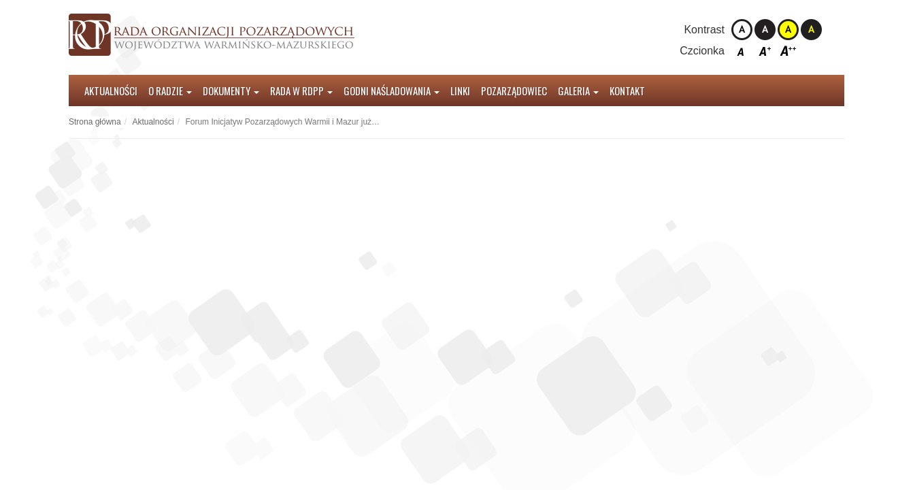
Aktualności (110, 90)
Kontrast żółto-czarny (788, 29)
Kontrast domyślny (741, 29)
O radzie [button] (170, 90)
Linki (460, 90)
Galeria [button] (578, 90)
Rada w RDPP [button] (301, 90)
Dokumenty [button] (231, 90)
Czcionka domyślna (741, 50)
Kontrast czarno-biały (765, 29)
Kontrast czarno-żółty (811, 29)
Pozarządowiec (514, 90)
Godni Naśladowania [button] (391, 90)
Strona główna (95, 122)
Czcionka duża (788, 50)
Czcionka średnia (765, 50)
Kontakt (627, 90)
